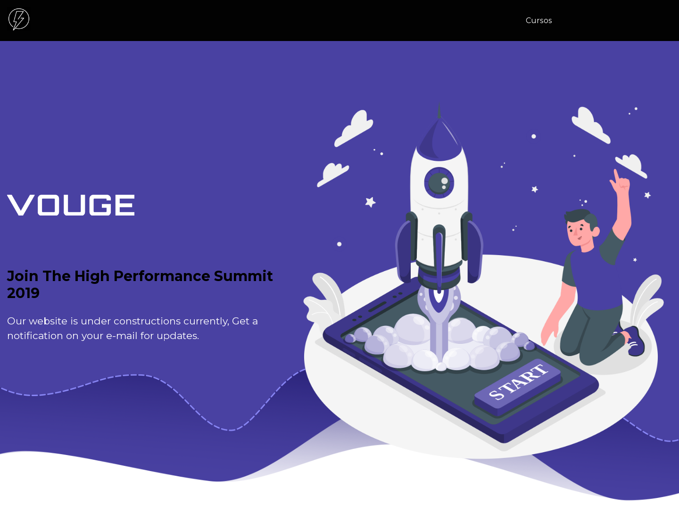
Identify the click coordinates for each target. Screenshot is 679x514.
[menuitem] (542, 21)
